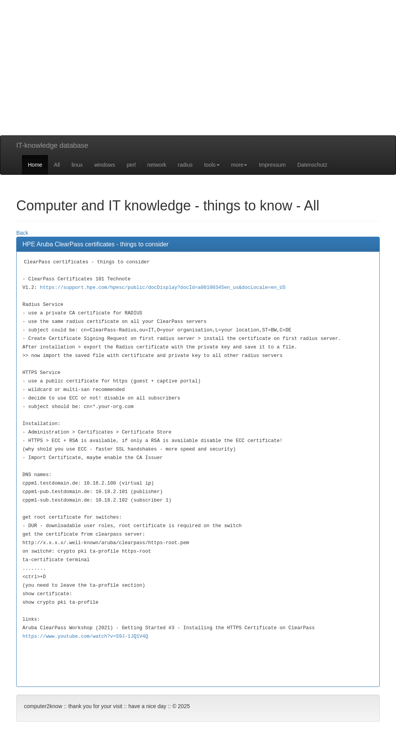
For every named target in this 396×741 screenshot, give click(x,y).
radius (185, 165)
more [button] (239, 165)
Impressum (272, 165)
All (57, 165)
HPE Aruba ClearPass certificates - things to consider (95, 244)
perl (130, 165)
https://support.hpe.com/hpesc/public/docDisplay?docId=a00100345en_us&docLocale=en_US (162, 287)
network (156, 165)
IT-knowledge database (52, 145)
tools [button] (212, 165)
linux (77, 165)
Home (35, 165)
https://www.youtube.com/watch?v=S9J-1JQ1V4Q (85, 636)
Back (22, 233)
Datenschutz (312, 165)
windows (104, 165)
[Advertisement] (198, 81)
